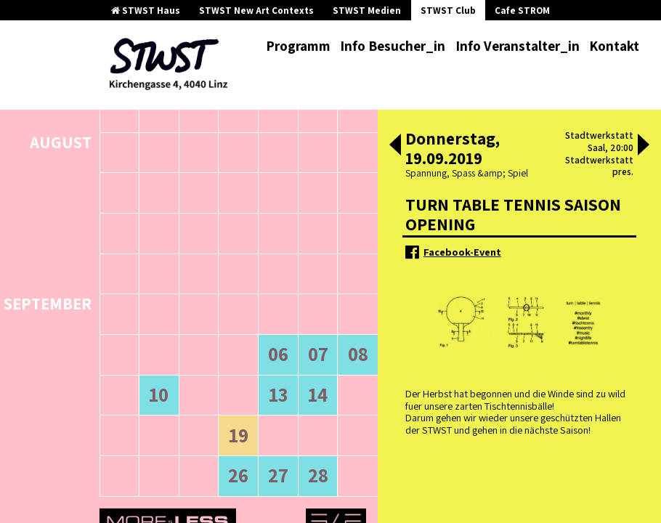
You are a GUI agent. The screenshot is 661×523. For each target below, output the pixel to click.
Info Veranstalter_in (517, 45)
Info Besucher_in (392, 45)
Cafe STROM (522, 10)
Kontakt (614, 45)
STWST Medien (367, 10)
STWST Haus (145, 10)
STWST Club (448, 10)
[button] (395, 146)
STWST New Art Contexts (256, 10)
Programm (298, 45)
